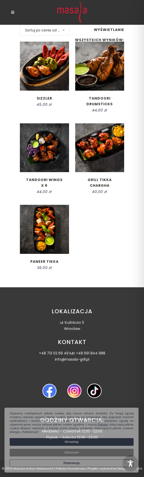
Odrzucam (71, 452)
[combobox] (45, 30)
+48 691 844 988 (90, 353)
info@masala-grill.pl (72, 359)
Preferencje (72, 463)
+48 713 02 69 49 (54, 353)
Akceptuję (72, 442)
